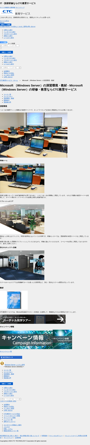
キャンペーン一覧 (6, 351)
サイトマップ (20, 7)
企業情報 (12, 7)
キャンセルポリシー (56, 436)
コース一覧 (7, 94)
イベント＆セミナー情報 (12, 416)
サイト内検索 (4, 7)
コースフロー (8, 96)
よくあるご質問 (21, 26)
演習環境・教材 (9, 98)
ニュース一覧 (8, 419)
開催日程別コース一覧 (11, 431)
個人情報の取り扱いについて (29, 436)
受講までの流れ (11, 26)
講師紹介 (7, 100)
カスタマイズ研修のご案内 (12, 425)
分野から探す (8, 56)
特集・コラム (8, 429)
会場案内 (3, 26)
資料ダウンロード (10, 421)
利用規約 (44, 436)
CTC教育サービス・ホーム (9, 80)
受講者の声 (7, 102)
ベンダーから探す (10, 58)
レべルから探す (9, 395)
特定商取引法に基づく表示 (9, 436)
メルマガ (7, 427)
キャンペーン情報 (10, 417)
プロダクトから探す (10, 60)
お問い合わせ (31, 26)
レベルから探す (9, 64)
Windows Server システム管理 (15, 365)
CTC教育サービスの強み (12, 414)
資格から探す (8, 62)
